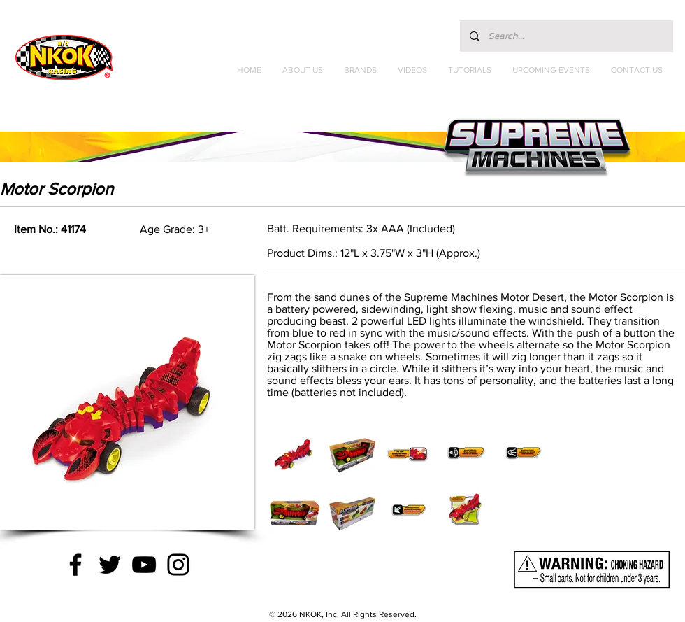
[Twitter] (109, 564)
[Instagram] (178, 564)
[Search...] (566, 36)
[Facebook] (75, 564)
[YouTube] (144, 564)
